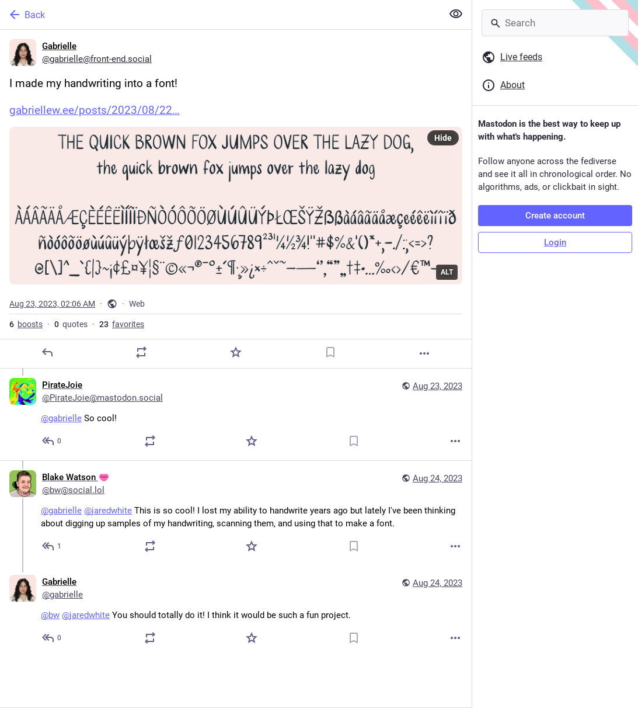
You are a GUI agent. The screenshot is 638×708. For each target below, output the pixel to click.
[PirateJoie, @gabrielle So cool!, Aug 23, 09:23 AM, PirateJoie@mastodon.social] (236, 414)
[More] (424, 353)
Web (137, 303)
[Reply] (47, 352)
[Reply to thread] (52, 441)
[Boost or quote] (141, 352)
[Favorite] (236, 352)
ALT (447, 272)
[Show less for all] (456, 14)
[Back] (220, 14)
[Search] (555, 22)
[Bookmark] (330, 352)
